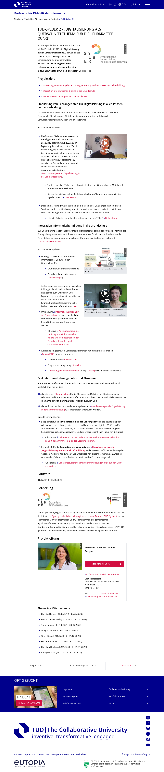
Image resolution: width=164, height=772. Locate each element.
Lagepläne (68, 689)
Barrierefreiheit (78, 755)
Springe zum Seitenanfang (134, 754)
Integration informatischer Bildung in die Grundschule (69, 91)
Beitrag (91, 371)
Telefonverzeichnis (72, 704)
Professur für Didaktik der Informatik (39, 13)
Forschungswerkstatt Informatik (63, 371)
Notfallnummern (117, 697)
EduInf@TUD (48, 354)
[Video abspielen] (105, 146)
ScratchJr (76, 365)
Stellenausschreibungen (120, 689)
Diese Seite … (127, 666)
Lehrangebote (63, 394)
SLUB (111, 704)
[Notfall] (110, 4)
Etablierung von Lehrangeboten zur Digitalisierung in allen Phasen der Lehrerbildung (84, 86)
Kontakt (18, 755)
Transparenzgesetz (60, 755)
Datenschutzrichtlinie (117, 159)
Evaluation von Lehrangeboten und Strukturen (65, 97)
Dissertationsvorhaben (50, 242)
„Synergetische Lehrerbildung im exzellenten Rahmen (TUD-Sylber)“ (84, 516)
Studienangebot (70, 697)
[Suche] (135, 4)
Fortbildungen (55, 278)
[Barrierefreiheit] (115, 4)
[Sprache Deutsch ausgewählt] (123, 4)
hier (75, 307)
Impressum (29, 755)
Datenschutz (43, 755)
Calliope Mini (70, 360)
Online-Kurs (70, 198)
